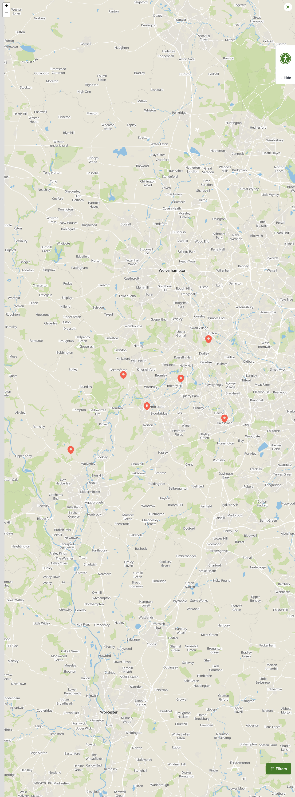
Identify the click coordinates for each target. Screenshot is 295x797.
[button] (123, 375)
